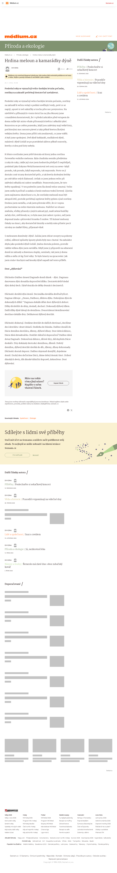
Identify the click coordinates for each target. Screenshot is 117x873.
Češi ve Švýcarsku (83, 826)
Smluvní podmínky (37, 856)
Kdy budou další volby (12, 829)
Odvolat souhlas (99, 856)
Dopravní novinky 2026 (103, 824)
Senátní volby (9, 824)
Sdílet (69, 69)
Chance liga (45, 829)
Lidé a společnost (86, 93)
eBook (61, 69)
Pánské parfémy (103, 844)
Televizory (82, 844)
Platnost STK (99, 832)
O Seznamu (24, 856)
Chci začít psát (103, 36)
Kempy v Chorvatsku (84, 818)
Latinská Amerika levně (85, 829)
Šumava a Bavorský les (84, 824)
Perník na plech (64, 832)
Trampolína (76, 841)
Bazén (92, 841)
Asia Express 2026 (87, 838)
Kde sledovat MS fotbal (48, 826)
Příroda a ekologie (14, 549)
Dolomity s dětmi (83, 832)
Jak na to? (36, 455)
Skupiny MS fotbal (47, 824)
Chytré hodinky (91, 844)
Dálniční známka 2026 (102, 821)
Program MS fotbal (47, 821)
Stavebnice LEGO (41, 844)
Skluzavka (85, 841)
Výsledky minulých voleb (13, 826)
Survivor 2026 (75, 838)
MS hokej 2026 (27, 818)
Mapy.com (21, 838)
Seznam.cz (110, 3)
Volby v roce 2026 (10, 818)
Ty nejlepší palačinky (66, 818)
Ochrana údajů (69, 856)
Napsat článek (58, 383)
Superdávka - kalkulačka (103, 838)
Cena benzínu (44, 838)
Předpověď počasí (32, 838)
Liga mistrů (45, 832)
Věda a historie (85, 80)
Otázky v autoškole (101, 829)
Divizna (14, 68)
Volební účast (9, 832)
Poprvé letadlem (82, 821)
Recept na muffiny (65, 821)
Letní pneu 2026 (100, 818)
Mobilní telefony (28, 844)
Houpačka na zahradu (53, 841)
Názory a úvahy (13, 564)
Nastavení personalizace (58, 859)
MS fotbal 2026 (46, 818)
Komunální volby (10, 821)
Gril (43, 841)
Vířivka (64, 841)
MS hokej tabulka (28, 824)
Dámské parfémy (53, 844)
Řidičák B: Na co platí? (102, 826)
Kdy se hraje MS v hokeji (31, 829)
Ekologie (33, 418)
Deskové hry (73, 844)
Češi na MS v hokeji (29, 826)
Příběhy (81, 67)
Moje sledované (83, 36)
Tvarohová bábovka (65, 826)
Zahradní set (37, 841)
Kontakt (59, 856)
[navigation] (3, 3)
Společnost (24, 418)
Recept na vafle (64, 829)
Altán (69, 841)
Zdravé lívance (64, 824)
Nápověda (50, 856)
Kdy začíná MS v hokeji (30, 832)
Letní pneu (64, 844)
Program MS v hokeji (30, 821)
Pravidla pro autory (84, 856)
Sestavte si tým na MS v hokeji (60, 838)
